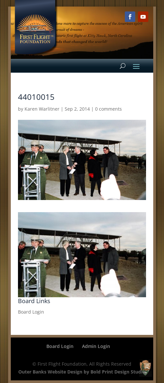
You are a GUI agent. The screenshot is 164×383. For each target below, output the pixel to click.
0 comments (108, 109)
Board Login (31, 312)
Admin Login (96, 346)
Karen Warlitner (42, 109)
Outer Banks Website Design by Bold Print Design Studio (81, 372)
